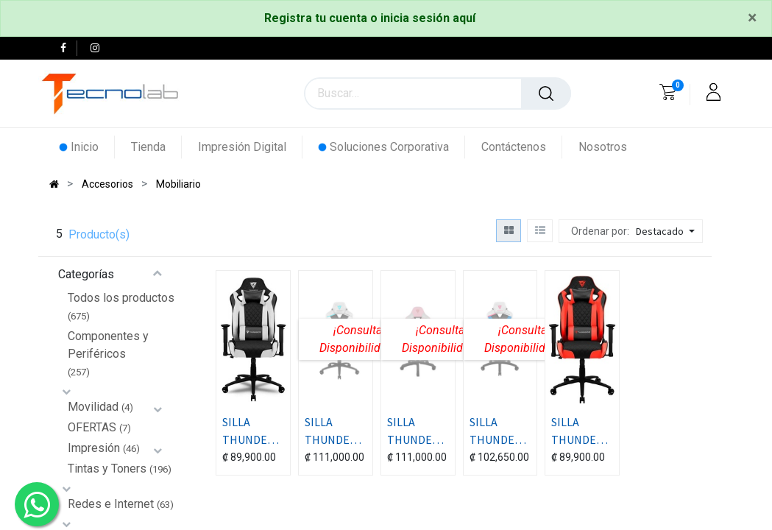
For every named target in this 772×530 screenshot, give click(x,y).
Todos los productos (121, 298)
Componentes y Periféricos (108, 345)
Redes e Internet (111, 504)
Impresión (94, 448)
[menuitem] (87, 147)
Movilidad (93, 407)
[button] (666, 231)
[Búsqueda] (546, 93)
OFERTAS (92, 427)
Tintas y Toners (107, 469)
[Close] (752, 18)
